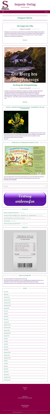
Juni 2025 (6, 311)
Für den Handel (7, 221)
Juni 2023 (6, 363)
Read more (25, 40)
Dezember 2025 (7, 300)
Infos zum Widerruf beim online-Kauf (25, 397)
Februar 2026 (6, 297)
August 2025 (6, 308)
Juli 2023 (6, 360)
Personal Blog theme (33, 412)
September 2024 (7, 333)
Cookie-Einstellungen (25, 405)
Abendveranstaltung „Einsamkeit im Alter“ (12, 223)
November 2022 (7, 380)
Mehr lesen (6, 138)
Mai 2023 (6, 366)
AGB (25, 389)
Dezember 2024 (7, 324)
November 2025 (7, 302)
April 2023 (6, 369)
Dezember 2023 (7, 352)
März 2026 (6, 294)
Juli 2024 (6, 338)
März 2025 (6, 319)
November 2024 (7, 327)
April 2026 (6, 291)
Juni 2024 (6, 341)
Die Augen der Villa (25, 26)
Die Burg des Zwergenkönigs (25, 85)
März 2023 (6, 371)
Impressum (25, 387)
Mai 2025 (6, 313)
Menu (46, 11)
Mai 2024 (6, 344)
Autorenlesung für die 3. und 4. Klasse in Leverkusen (14, 218)
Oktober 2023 (7, 355)
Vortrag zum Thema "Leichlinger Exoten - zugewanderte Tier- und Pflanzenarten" (20, 215)
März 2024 (6, 349)
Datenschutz (25, 396)
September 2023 (7, 358)
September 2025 (7, 305)
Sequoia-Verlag (25, 4)
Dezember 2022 (7, 377)
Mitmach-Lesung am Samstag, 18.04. (11, 212)
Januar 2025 (6, 322)
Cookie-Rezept (25, 406)
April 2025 (6, 316)
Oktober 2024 (7, 330)
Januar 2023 (6, 374)
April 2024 (6, 347)
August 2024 (6, 335)
